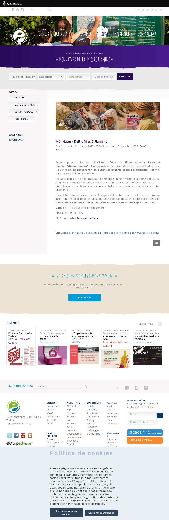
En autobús (53, 426)
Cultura (12, 334)
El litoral (71, 394)
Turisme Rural (71, 407)
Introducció (53, 394)
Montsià (96, 224)
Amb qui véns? (51, 400)
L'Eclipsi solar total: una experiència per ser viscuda (83, 327)
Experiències (122, 22)
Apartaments (94, 401)
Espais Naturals (72, 400)
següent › (160, 315)
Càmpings (92, 398)
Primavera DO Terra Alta (114, 328)
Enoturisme (110, 333)
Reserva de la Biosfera (145, 224)
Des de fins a (52, 323)
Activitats (62, 22)
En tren (51, 432)
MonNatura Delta (87, 209)
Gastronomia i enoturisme (74, 424)
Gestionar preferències (101, 512)
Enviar (160, 413)
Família (126, 224)
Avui (17, 88)
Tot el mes (21, 109)
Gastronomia (47, 333)
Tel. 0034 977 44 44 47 (18, 414)
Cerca (122, 67)
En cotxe (51, 422)
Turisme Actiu (71, 413)
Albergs (91, 408)
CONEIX (44, 22)
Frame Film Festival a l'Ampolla (147, 328)
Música (122, 333)
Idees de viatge (111, 424)
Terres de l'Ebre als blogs (112, 433)
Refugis (91, 412)
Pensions (92, 415)
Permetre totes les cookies (66, 513)
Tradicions (24, 330)
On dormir (83, 22)
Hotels (90, 394)
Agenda (102, 22)
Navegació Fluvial (72, 431)
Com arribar (146, 22)
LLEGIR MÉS (84, 288)
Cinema (149, 333)
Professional (54, 405)
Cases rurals (94, 405)
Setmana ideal (24, 103)
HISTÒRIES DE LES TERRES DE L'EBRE (113, 445)
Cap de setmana (25, 95)
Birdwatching (74, 436)
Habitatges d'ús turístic (93, 420)
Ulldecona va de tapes (49, 328)
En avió (51, 429)
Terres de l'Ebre (111, 224)
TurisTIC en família (53, 410)
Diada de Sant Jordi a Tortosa (20, 325)
